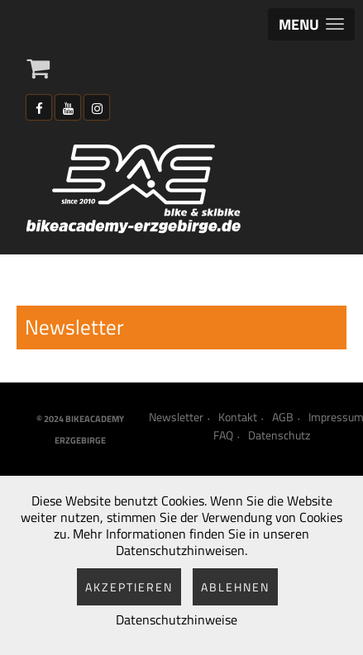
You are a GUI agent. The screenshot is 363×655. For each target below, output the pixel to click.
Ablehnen (235, 587)
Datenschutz (279, 435)
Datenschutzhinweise (176, 619)
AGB (283, 417)
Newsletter (176, 417)
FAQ (223, 435)
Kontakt (237, 417)
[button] (311, 24)
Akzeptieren (129, 587)
